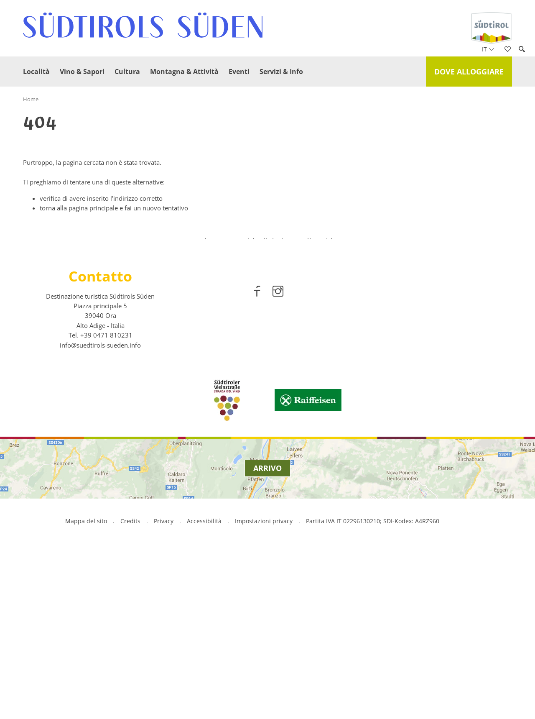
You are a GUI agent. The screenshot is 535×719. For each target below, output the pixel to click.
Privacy (163, 688)
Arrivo (267, 635)
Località (36, 71)
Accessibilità (204, 688)
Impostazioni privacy (264, 688)
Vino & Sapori (82, 71)
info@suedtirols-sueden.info (100, 512)
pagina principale (93, 208)
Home (30, 99)
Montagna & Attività (184, 71)
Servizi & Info (281, 71)
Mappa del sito (86, 688)
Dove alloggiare (469, 72)
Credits (130, 688)
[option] (267, 322)
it (488, 49)
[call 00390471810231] (106, 502)
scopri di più (267, 345)
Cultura (127, 71)
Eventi (239, 71)
